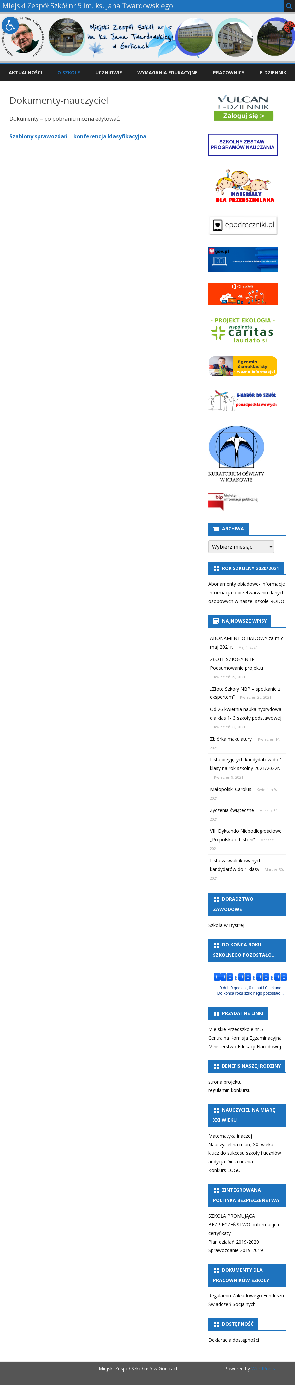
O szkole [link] (68, 72)
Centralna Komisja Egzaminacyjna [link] (245, 1038)
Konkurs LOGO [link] (224, 1170)
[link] (10, 25)
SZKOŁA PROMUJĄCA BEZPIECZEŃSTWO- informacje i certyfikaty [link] (243, 1224)
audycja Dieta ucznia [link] (230, 1161)
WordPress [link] (262, 1368)
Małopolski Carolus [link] (230, 789)
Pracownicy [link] (228, 72)
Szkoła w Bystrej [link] (226, 925)
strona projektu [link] (225, 1082)
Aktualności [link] (25, 72)
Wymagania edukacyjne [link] (167, 72)
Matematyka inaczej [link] (230, 1136)
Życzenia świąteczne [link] (232, 810)
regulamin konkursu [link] (229, 1090)
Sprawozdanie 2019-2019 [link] (235, 1250)
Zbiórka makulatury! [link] (231, 739)
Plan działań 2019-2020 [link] (233, 1242)
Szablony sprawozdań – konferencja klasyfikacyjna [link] (77, 136)
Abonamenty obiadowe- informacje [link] (246, 584)
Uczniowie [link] (108, 72)
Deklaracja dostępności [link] (233, 1340)
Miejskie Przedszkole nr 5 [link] (235, 1029)
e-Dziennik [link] (273, 72)
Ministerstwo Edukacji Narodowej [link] (244, 1046)
